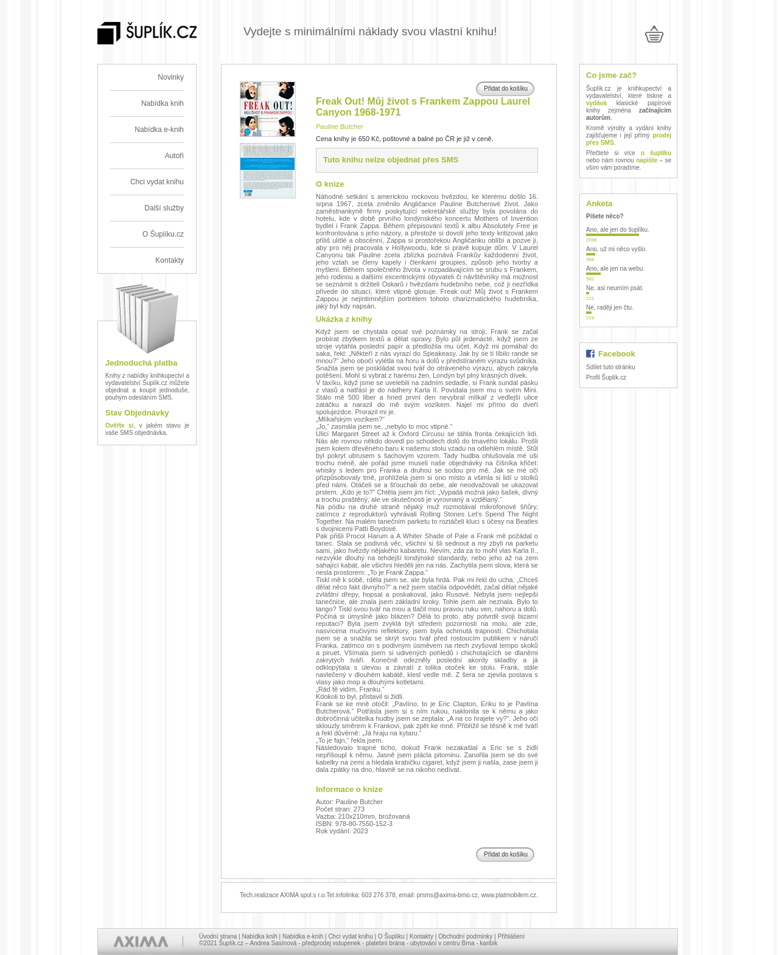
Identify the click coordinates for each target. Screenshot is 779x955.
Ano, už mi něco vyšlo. (616, 249)
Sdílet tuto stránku (610, 367)
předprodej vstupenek (331, 943)
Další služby (164, 208)
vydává (596, 103)
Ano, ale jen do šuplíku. (617, 229)
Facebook (616, 353)
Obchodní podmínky (465, 936)
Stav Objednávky (137, 412)
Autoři (174, 155)
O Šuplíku (391, 936)
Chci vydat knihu (157, 182)
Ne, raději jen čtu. (610, 307)
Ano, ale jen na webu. (615, 268)
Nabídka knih (162, 103)
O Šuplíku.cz (163, 234)
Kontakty (169, 260)
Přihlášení (511, 936)
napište (646, 160)
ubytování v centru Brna (442, 943)
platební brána (385, 943)
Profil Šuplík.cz (606, 377)
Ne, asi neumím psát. (614, 288)
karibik (489, 943)
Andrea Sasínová (273, 943)
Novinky (171, 77)
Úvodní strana (218, 936)
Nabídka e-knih (159, 129)
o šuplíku (656, 153)
